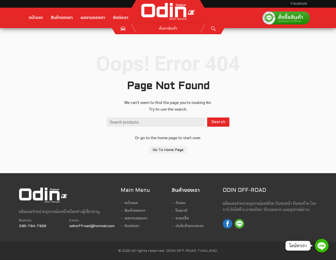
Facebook (299, 3)
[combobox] (168, 29)
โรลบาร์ (181, 210)
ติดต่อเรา (120, 18)
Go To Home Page (168, 150)
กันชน (180, 203)
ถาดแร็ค (182, 218)
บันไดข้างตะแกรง (190, 226)
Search (218, 122)
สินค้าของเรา (62, 18)
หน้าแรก (36, 18)
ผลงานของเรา (93, 18)
